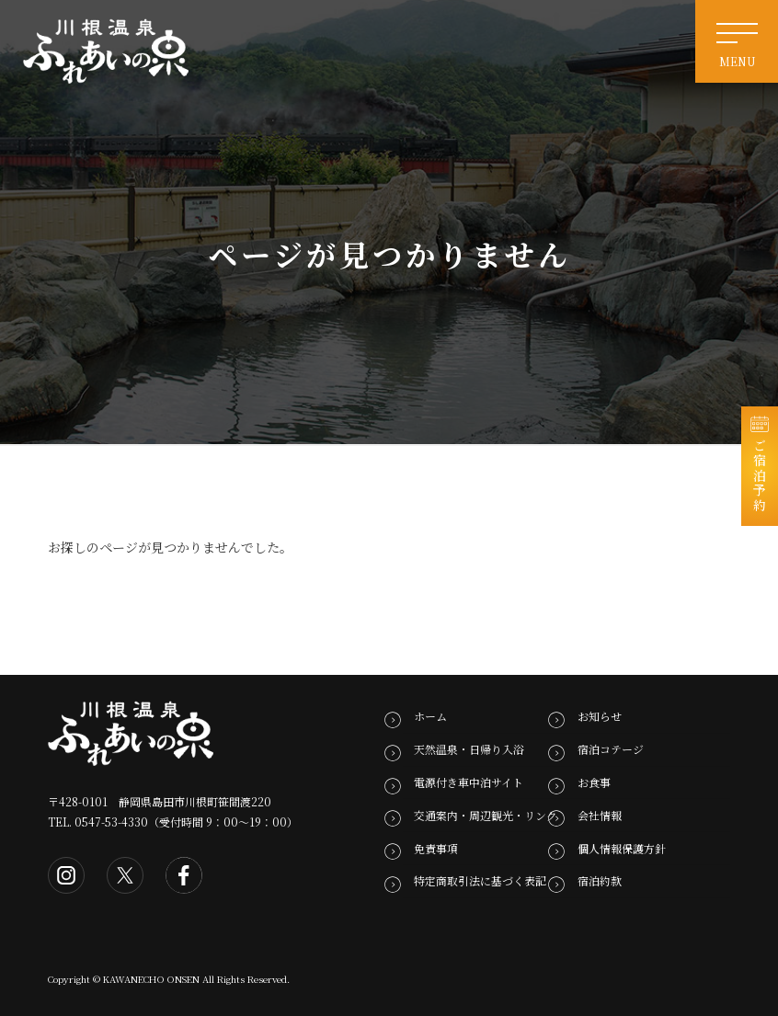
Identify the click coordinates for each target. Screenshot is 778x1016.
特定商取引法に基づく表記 (480, 880)
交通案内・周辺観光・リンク (485, 815)
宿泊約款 (600, 880)
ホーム (430, 717)
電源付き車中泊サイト (468, 782)
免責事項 (436, 848)
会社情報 (600, 815)
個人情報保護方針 (622, 848)
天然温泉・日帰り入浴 (469, 749)
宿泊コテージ (611, 749)
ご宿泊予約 (759, 476)
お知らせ (600, 717)
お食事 (594, 782)
